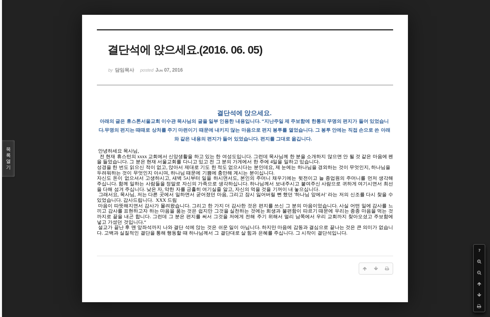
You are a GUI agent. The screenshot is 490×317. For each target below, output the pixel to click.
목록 (8, 158)
